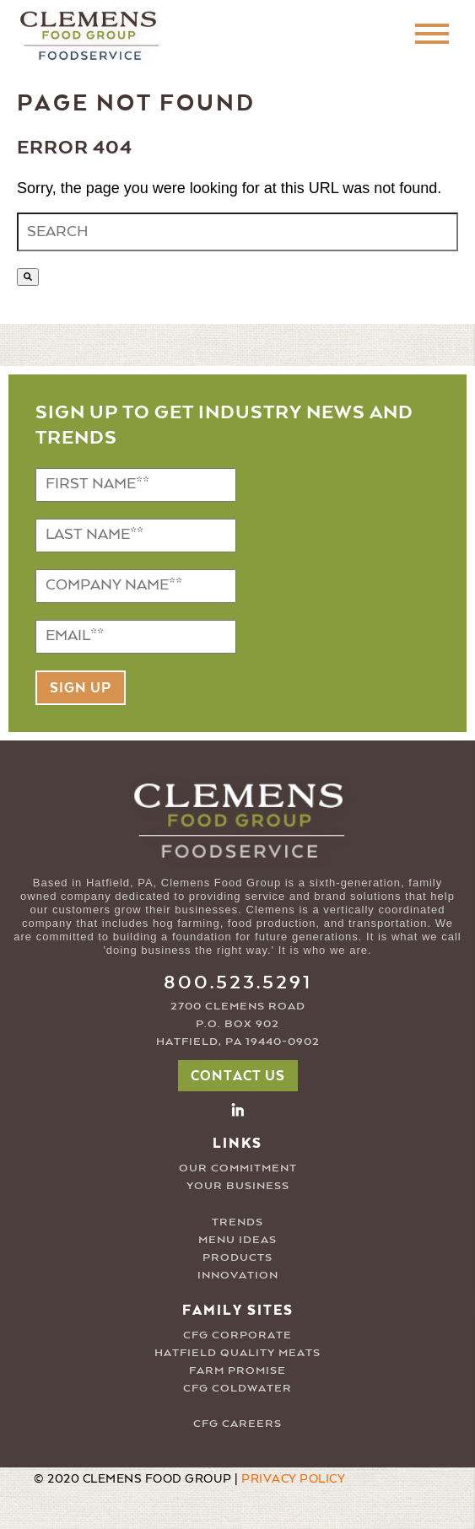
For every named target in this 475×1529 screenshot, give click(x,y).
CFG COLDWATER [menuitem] (237, 1388)
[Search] (28, 277)
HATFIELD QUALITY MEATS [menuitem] (237, 1353)
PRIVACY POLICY (293, 1479)
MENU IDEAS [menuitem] (237, 1240)
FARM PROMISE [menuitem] (237, 1371)
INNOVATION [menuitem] (237, 1275)
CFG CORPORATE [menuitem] (237, 1335)
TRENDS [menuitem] (237, 1222)
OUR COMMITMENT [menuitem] (238, 1168)
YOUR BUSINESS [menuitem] (237, 1186)
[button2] (237, 1109)
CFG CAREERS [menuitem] (237, 1424)
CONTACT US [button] (238, 1077)
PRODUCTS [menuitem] (237, 1258)
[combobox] (237, 232)
